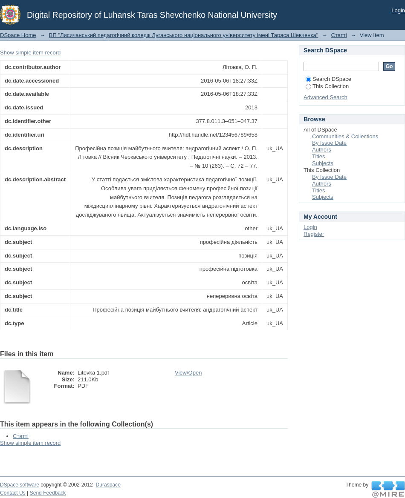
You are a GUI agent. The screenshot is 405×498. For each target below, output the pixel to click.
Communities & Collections (345, 136)
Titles (318, 156)
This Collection (327, 86)
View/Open (188, 372)
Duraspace (107, 485)
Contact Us (13, 493)
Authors (321, 149)
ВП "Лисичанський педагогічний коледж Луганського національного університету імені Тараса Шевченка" (183, 35)
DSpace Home (18, 35)
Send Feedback (48, 493)
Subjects (322, 163)
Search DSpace (328, 79)
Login (398, 10)
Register (314, 234)
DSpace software (19, 485)
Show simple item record (30, 52)
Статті (339, 35)
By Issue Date (329, 143)
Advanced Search (325, 97)
